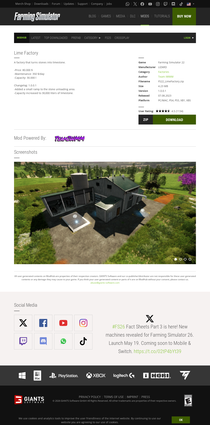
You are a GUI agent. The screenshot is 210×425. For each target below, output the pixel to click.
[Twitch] (166, 4)
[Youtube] (150, 4)
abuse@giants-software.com (105, 282)
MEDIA (120, 16)
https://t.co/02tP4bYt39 (157, 351)
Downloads (41, 3)
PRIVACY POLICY (90, 397)
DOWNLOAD (174, 120)
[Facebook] (142, 4)
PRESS (145, 397)
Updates (69, 3)
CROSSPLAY (122, 38)
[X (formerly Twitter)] (135, 4)
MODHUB (21, 37)
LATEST (36, 38)
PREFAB (76, 38)
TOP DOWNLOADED (56, 38)
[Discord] (174, 4)
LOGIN (187, 37)
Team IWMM (166, 76)
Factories (163, 72)
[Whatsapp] (128, 4)
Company (97, 3)
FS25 (108, 38)
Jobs (109, 3)
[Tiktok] (181, 4)
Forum (56, 3)
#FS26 (118, 327)
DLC (133, 16)
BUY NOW (184, 16)
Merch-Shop (23, 3)
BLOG (92, 16)
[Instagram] (158, 4)
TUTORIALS (162, 16)
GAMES (106, 16)
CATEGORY (91, 38)
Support (83, 3)
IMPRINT (132, 397)
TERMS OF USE (114, 397)
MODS (145, 16)
